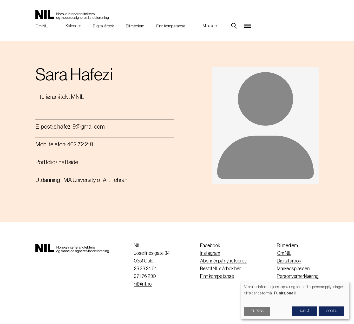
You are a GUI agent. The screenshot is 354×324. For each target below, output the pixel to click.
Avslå (304, 311)
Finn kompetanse (170, 26)
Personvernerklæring (298, 276)
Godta (331, 311)
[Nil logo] (72, 15)
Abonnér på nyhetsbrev (223, 261)
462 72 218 (80, 144)
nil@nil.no (143, 284)
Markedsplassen (293, 268)
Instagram (210, 253)
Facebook (210, 245)
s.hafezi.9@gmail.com (79, 127)
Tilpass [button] (257, 311)
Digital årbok (103, 26)
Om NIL (41, 26)
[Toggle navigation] (247, 26)
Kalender (73, 26)
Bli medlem (135, 26)
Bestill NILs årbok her (220, 268)
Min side (210, 26)
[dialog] (295, 300)
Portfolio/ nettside (56, 162)
